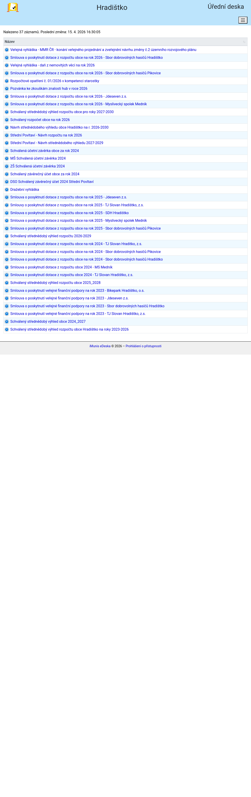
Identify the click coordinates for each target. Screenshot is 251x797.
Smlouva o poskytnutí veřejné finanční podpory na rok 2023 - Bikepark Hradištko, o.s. (26, 660)
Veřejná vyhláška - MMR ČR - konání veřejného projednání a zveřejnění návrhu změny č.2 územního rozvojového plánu (27, 61)
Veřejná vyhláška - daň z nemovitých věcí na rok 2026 (27, 112)
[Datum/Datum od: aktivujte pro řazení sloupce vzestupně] (158, 42)
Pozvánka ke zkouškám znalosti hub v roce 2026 (24, 173)
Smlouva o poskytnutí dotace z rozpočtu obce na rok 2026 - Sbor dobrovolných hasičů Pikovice (26, 133)
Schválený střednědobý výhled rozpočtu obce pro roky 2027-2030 (25, 231)
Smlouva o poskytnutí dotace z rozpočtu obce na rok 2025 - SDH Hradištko (26, 429)
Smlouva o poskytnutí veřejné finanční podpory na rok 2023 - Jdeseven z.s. (26, 681)
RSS (120, 21)
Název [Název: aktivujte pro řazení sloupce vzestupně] (10, 42)
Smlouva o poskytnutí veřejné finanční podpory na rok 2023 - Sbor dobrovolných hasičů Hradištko (26, 705)
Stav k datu (74, 21)
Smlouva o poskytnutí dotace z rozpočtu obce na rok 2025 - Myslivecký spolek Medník (27, 450)
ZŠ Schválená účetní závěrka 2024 (27, 336)
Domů (99, 21)
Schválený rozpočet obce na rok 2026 (27, 247)
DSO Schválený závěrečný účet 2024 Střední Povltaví (25, 363)
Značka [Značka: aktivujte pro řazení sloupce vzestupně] (59, 42)
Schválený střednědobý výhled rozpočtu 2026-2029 (26, 498)
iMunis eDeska (100, 789)
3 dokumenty (236, 360)
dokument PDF (234, 53)
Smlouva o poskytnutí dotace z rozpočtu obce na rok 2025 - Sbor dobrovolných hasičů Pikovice (26, 477)
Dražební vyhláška (19, 373)
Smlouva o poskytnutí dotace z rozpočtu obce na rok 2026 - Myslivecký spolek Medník (27, 210)
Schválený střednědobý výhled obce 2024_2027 (23, 750)
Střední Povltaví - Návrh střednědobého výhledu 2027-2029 (23, 294)
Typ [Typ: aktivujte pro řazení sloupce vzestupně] (99, 42)
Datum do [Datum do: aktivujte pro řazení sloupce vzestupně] (181, 42)
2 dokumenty (236, 347)
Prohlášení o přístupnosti (144, 789)
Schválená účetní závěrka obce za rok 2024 (25, 310)
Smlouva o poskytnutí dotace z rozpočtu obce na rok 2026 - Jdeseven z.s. (26, 188)
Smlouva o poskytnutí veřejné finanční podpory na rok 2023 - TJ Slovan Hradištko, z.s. (26, 732)
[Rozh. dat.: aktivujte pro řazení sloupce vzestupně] (210, 42)
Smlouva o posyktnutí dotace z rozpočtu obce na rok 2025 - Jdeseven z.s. (26, 392)
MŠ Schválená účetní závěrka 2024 (21, 323)
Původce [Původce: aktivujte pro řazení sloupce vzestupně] (130, 42)
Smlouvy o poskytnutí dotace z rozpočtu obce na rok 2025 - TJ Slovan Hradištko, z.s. (28, 410)
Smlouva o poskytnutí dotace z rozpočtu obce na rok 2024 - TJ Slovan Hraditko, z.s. (26, 516)
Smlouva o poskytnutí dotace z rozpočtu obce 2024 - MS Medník (23, 596)
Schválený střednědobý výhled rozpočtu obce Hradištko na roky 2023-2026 (28, 766)
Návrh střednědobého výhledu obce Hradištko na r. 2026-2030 (27, 262)
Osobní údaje (145, 21)
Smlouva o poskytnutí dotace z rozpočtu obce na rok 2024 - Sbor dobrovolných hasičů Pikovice (26, 543)
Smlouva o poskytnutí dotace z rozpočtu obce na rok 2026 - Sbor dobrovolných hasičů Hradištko (26, 90)
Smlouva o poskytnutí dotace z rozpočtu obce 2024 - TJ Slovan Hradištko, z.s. (26, 618)
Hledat (47, 21)
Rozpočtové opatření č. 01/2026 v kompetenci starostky (23, 157)
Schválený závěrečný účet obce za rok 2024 (25, 350)
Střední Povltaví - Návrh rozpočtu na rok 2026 (23, 278)
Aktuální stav (20, 21)
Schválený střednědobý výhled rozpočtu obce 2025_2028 (23, 638)
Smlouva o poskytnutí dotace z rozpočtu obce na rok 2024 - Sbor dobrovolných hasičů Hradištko (26, 572)
